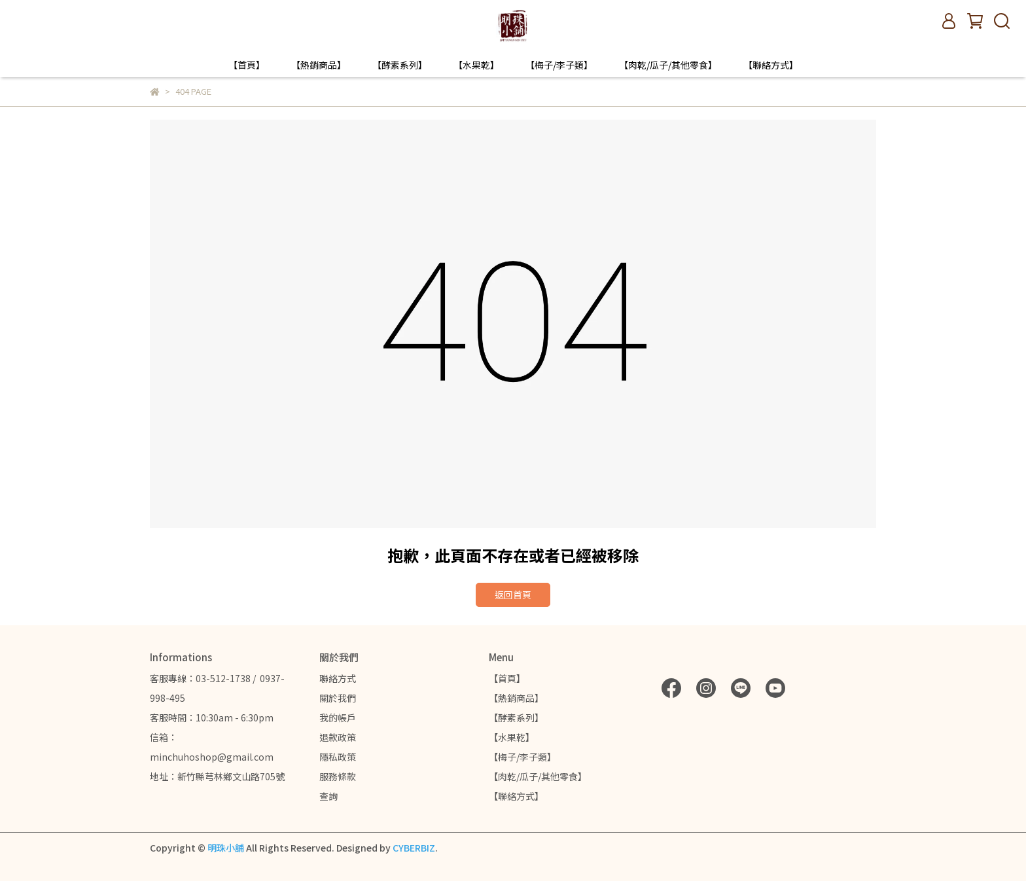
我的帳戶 (337, 717)
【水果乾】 (476, 64)
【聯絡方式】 (770, 64)
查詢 (328, 796)
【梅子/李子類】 (559, 64)
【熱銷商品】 (318, 64)
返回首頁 (513, 594)
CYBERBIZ (414, 847)
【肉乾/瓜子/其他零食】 (668, 64)
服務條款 (337, 776)
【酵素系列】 (399, 64)
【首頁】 (246, 64)
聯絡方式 (337, 678)
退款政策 (337, 737)
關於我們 (337, 697)
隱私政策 (337, 756)
